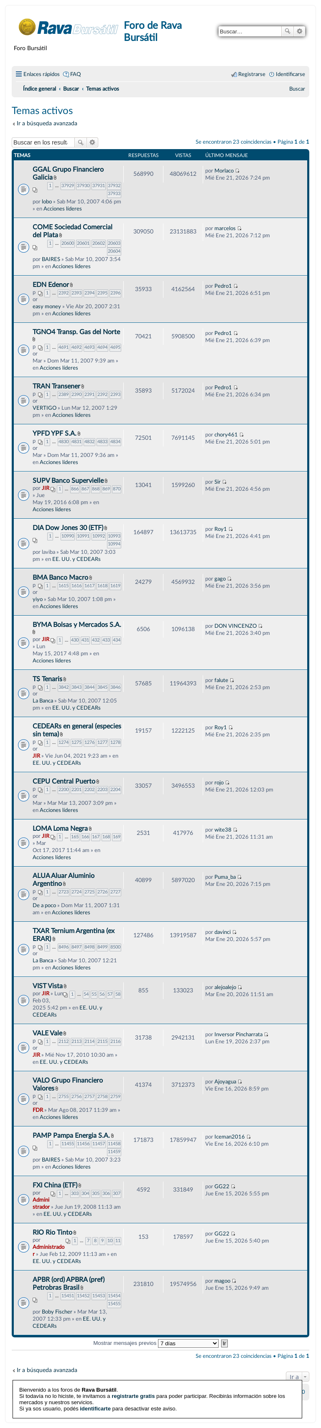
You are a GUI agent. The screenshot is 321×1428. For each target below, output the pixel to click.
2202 (89, 789)
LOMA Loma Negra (60, 828)
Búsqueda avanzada (299, 31)
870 (116, 489)
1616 (76, 585)
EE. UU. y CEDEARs (76, 559)
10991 (83, 536)
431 (85, 640)
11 (117, 1240)
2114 (89, 1041)
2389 (64, 394)
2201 (76, 789)
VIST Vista (48, 986)
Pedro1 (223, 286)
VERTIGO (44, 408)
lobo (47, 202)
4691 (64, 347)
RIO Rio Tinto (52, 1232)
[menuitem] (297, 89)
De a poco (44, 905)
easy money (47, 306)
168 (106, 836)
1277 (102, 742)
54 (86, 994)
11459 (114, 1151)
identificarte (95, 1394)
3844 (89, 687)
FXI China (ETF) (55, 1185)
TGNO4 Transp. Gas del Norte (76, 332)
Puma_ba (225, 877)
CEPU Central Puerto (64, 781)
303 (75, 1193)
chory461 (226, 435)
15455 (114, 1303)
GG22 (221, 1187)
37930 (83, 185)
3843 (76, 687)
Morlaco (224, 171)
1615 (64, 585)
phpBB (139, 1405)
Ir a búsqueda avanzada (47, 123)
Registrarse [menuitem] (251, 74)
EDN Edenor (51, 285)
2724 (76, 892)
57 (109, 994)
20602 (98, 243)
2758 (102, 1096)
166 (85, 836)
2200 (64, 789)
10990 (67, 536)
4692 (76, 347)
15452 (83, 1296)
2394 (89, 293)
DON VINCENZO (235, 626)
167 (95, 836)
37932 (114, 185)
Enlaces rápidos (41, 74)
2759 (115, 1096)
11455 (67, 1143)
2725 (89, 892)
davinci (222, 932)
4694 (102, 347)
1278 (115, 742)
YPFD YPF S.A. (54, 433)
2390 (76, 394)
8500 (115, 947)
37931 (98, 185)
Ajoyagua (225, 1082)
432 (95, 640)
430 (75, 640)
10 (109, 1240)
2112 (64, 1041)
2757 (89, 1096)
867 (85, 489)
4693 (89, 347)
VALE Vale (47, 1033)
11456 (83, 1143)
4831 (76, 441)
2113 (76, 1041)
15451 (67, 1296)
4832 (89, 441)
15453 (98, 1296)
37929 (67, 185)
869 (106, 489)
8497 (76, 947)
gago (220, 579)
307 (116, 1193)
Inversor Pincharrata (238, 1034)
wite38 (223, 830)
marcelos (225, 228)
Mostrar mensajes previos (156, 1343)
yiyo (38, 599)
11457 (98, 1143)
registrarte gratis (133, 1381)
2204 (115, 789)
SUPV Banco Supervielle (68, 480)
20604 (114, 251)
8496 (64, 947)
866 (75, 489)
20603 (114, 243)
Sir (217, 482)
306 (106, 1193)
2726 (102, 892)
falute (221, 680)
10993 (114, 536)
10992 (98, 536)
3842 (64, 687)
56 (101, 994)
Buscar (287, 31)
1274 (64, 742)
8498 (89, 947)
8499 (102, 947)
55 (94, 994)
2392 (64, 293)
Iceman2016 (229, 1137)
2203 (102, 789)
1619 (115, 585)
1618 (102, 585)
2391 (89, 394)
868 (95, 489)
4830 (64, 441)
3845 (102, 687)
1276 (89, 742)
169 (116, 836)
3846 (115, 687)
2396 (115, 293)
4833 (102, 441)
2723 (64, 892)
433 (106, 640)
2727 (115, 892)
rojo (219, 783)
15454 (114, 1296)
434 (116, 640)
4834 (115, 441)
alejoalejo (225, 987)
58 (117, 994)
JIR (45, 488)
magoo (222, 1281)
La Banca (43, 701)
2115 (102, 1041)
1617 (89, 585)
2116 (115, 1041)
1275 (76, 742)
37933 (114, 193)
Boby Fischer (57, 1312)
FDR (38, 1110)
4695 (115, 347)
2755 (64, 1096)
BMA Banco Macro (60, 577)
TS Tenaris (47, 679)
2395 (102, 293)
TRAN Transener (56, 386)
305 (95, 1193)
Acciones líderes (62, 209)
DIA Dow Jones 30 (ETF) (68, 528)
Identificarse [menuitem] (290, 74)
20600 (67, 243)
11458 (114, 1143)
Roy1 (220, 529)
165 (75, 836)
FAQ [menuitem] (75, 74)
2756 (76, 1096)
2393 (76, 293)
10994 (114, 544)
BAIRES (51, 259)
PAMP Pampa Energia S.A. (71, 1135)
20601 (83, 243)
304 (85, 1193)
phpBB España (189, 1411)
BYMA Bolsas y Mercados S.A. (77, 624)
